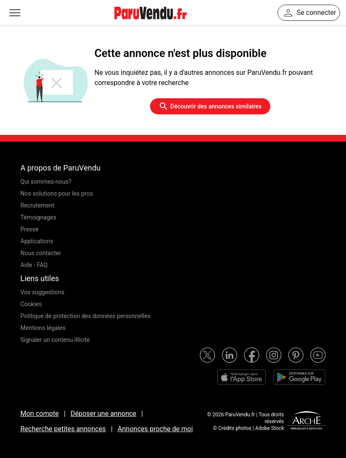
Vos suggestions (42, 292)
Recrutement (37, 205)
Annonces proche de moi (155, 429)
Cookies (31, 304)
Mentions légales (42, 327)
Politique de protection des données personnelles (85, 316)
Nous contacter (40, 253)
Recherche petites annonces (63, 429)
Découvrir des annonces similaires (210, 106)
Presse (29, 229)
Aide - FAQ (34, 265)
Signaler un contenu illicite (55, 339)
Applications (37, 241)
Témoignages (38, 217)
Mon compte (39, 414)
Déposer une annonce (103, 414)
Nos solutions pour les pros (56, 193)
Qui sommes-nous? (45, 181)
